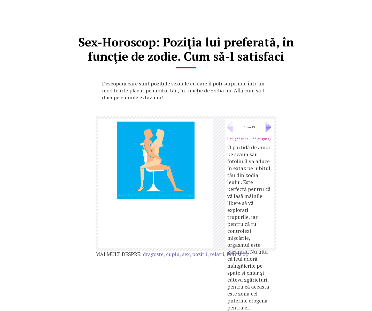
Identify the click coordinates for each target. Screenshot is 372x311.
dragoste (153, 254)
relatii (217, 254)
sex (186, 254)
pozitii (199, 254)
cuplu (173, 254)
